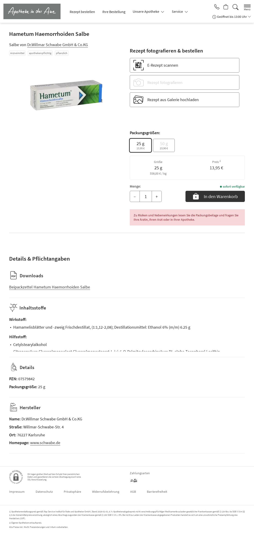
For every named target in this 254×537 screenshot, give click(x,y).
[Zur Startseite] (33, 11)
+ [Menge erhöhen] (157, 196)
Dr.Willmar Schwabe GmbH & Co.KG (57, 44)
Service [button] (178, 11)
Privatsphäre (72, 492)
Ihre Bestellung (113, 11)
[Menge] (146, 196)
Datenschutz (44, 492)
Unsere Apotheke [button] (146, 11)
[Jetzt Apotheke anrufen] (215, 7)
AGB (133, 492)
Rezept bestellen (82, 11)
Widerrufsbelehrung (105, 492)
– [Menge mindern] (135, 196)
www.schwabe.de (45, 442)
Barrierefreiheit (157, 492)
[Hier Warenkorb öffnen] (225, 7)
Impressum (17, 492)
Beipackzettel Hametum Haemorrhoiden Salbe (49, 287)
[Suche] (235, 7)
